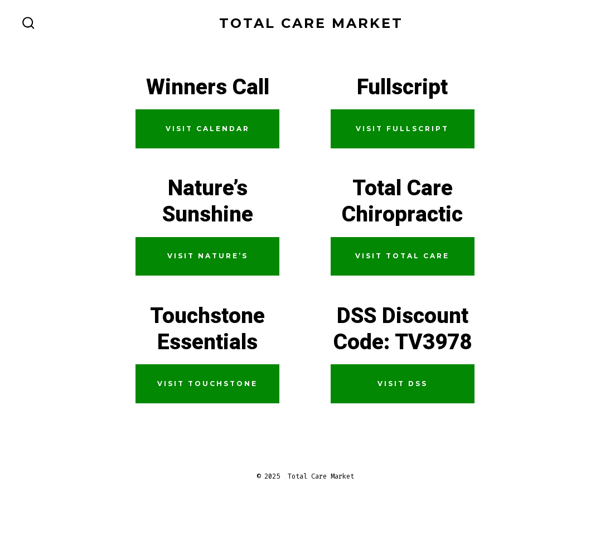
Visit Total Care (402, 256)
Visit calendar (208, 128)
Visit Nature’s (207, 256)
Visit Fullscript (402, 128)
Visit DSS (402, 383)
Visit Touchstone (207, 383)
